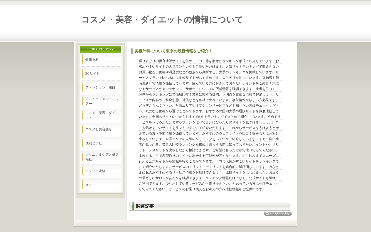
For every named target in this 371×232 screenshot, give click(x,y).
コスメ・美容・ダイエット (102, 115)
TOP (88, 185)
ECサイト (92, 73)
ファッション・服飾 (100, 87)
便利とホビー (95, 143)
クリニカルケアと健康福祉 (102, 157)
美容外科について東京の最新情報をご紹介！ (173, 51)
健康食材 (92, 60)
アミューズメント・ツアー (102, 101)
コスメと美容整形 (98, 129)
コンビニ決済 (95, 171)
